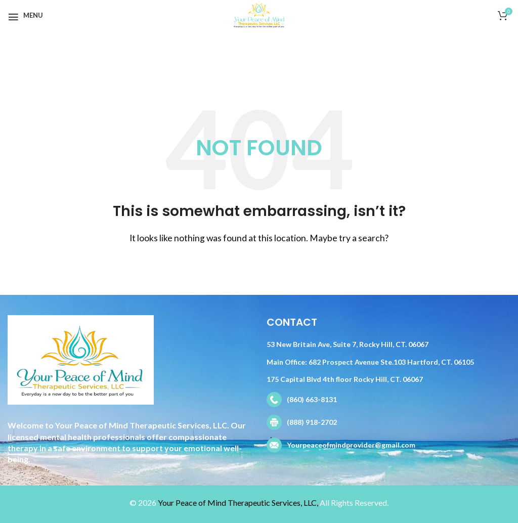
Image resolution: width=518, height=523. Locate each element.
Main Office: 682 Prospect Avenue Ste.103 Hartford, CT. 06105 (370, 362)
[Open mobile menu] (25, 15)
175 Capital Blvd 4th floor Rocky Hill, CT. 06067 (345, 379)
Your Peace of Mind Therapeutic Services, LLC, (238, 502)
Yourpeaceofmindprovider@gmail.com (351, 445)
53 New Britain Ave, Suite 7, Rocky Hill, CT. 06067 (347, 344)
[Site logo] (258, 14)
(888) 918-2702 (312, 422)
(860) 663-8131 (312, 399)
